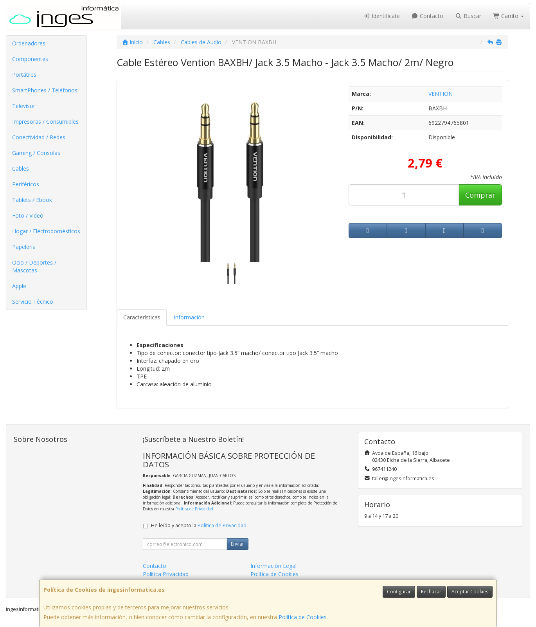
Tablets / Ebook (32, 200)
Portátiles (24, 74)
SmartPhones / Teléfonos (44, 90)
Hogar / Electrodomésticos (46, 231)
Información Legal (273, 565)
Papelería (24, 246)
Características (141, 317)
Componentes (30, 59)
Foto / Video (27, 215)
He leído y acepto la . (199, 525)
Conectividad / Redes (38, 137)
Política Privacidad (166, 574)
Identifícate (381, 16)
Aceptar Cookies (469, 591)
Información (189, 317)
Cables (20, 168)
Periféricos (25, 184)
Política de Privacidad (194, 509)
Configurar (399, 591)
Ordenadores (28, 43)
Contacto (428, 16)
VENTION (440, 93)
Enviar (237, 544)
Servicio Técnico (32, 301)
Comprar (480, 195)
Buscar (468, 16)
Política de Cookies (303, 617)
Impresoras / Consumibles (45, 121)
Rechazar (431, 591)
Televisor (23, 106)
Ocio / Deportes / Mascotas (34, 266)
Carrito (508, 16)
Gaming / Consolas (36, 153)
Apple (19, 286)
